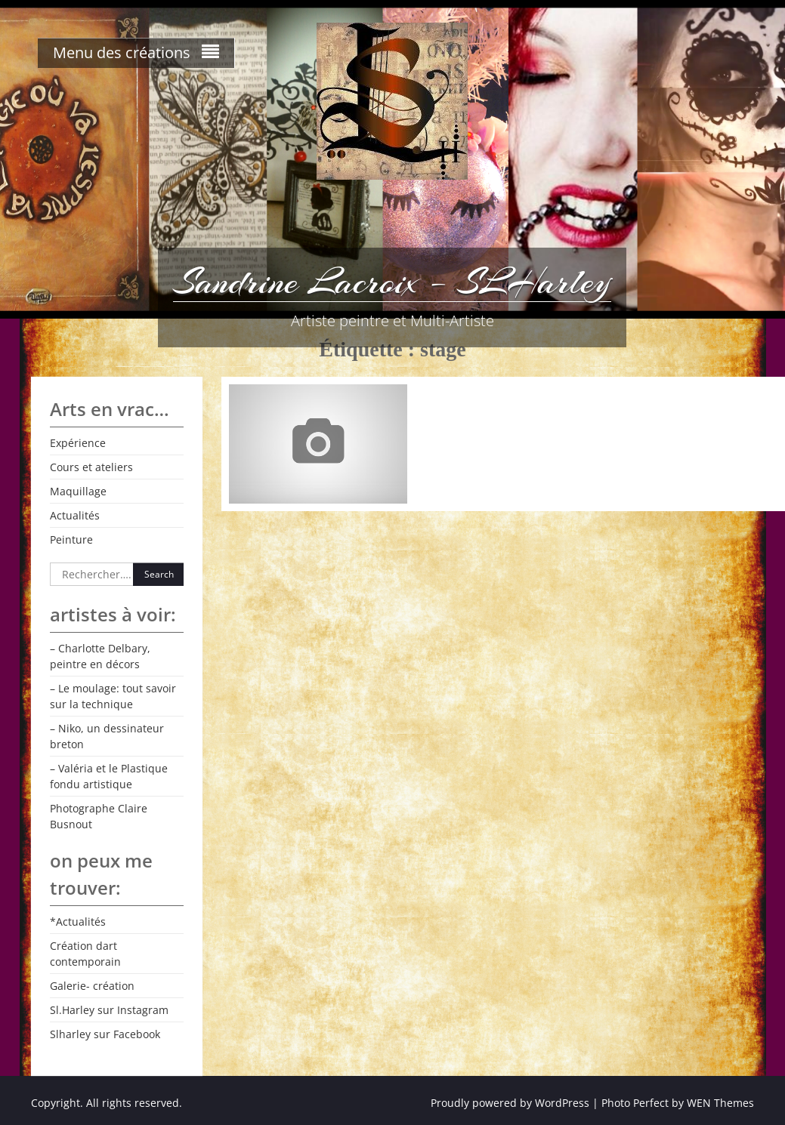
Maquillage (78, 491)
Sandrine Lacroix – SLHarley (392, 281)
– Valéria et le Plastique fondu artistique (109, 776)
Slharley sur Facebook (105, 1034)
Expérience (78, 443)
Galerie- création (92, 986)
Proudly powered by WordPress (510, 1103)
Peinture (71, 539)
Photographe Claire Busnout (98, 816)
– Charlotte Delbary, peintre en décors (100, 656)
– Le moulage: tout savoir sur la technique (113, 696)
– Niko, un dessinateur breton (107, 736)
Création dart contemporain (85, 954)
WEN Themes (720, 1103)
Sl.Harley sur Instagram (109, 1010)
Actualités (75, 515)
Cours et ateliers (91, 467)
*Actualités (78, 921)
